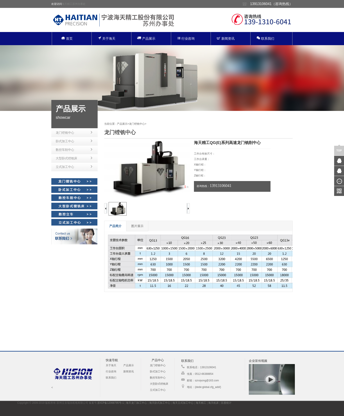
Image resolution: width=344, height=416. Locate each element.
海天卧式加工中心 (159, 402)
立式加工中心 (65, 167)
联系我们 (265, 38)
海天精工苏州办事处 (74, 3)
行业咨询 (186, 38)
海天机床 (213, 402)
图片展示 (137, 226)
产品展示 (146, 38)
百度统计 (226, 402)
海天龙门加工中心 (136, 402)
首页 (67, 38)
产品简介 (115, 226)
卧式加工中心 (65, 141)
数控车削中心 (65, 149)
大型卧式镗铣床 (66, 158)
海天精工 (201, 402)
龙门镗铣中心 (65, 132)
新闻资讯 (226, 38)
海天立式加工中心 (183, 402)
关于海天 (106, 38)
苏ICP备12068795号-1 (110, 402)
